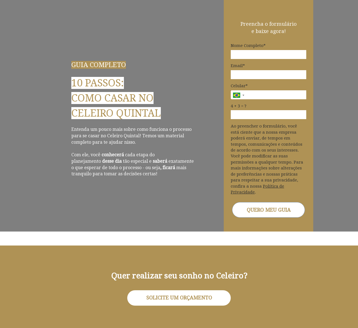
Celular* (239, 85)
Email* (238, 65)
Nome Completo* (248, 45)
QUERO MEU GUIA (269, 210)
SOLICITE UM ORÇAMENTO (179, 298)
